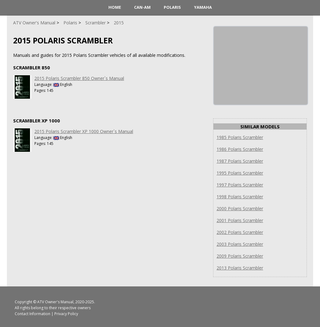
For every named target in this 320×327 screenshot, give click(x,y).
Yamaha (203, 7)
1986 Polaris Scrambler (240, 149)
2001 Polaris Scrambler (240, 220)
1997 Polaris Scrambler (240, 185)
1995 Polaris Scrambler (240, 173)
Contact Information (32, 313)
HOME (114, 7)
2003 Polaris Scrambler (240, 244)
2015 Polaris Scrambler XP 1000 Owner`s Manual (83, 131)
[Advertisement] (261, 66)
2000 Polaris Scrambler (240, 208)
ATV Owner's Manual (55, 302)
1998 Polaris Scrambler (240, 197)
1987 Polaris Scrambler (240, 161)
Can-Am (142, 7)
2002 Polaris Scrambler (240, 232)
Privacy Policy (66, 313)
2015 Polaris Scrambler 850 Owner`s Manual (79, 78)
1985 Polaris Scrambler (240, 137)
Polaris (172, 7)
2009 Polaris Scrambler (240, 256)
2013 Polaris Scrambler (240, 268)
